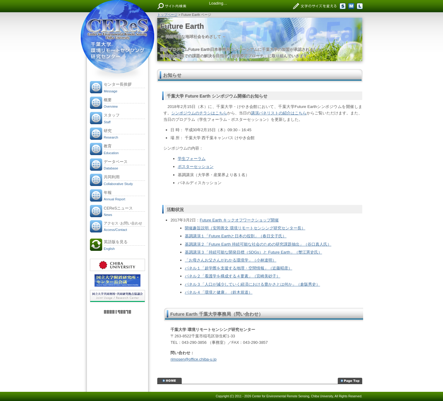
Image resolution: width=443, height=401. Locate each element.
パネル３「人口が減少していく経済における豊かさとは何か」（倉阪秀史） (252, 284)
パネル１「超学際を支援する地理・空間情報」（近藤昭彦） (238, 268)
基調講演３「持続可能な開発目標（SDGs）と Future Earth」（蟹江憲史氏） (253, 252)
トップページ (167, 15)
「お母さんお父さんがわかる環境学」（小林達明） (230, 260)
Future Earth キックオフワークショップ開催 (239, 220)
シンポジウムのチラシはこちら (199, 113)
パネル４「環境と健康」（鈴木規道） (218, 292)
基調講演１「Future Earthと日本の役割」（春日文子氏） (235, 236)
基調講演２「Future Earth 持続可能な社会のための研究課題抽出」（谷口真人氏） (258, 244)
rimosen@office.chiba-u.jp (193, 359)
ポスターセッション (196, 166)
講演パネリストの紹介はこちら (279, 113)
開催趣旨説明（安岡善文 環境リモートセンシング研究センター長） (245, 228)
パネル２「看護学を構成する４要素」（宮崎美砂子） (232, 276)
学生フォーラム (192, 158)
